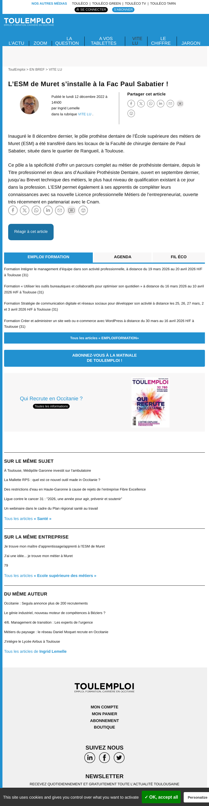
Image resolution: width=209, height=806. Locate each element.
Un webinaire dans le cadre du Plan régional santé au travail (51, 506)
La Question (67, 41)
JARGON (190, 43)
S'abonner (123, 9)
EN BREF (37, 69)
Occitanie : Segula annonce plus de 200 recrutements (46, 600)
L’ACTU (16, 43)
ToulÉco (80, 3)
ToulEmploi (17, 69)
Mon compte (104, 702)
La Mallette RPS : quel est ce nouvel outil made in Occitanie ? (53, 478)
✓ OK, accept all (161, 797)
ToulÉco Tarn (163, 3)
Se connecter (93, 9)
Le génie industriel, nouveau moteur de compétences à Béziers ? (55, 609)
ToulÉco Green (106, 3)
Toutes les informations (51, 404)
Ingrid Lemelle (69, 108)
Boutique (104, 722)
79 (6, 562)
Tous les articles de (35, 647)
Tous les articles (28, 516)
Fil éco (179, 257)
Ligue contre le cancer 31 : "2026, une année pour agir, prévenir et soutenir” (64, 497)
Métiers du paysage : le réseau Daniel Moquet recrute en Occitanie (57, 628)
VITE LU (137, 41)
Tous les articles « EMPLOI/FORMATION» (104, 336)
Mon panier (105, 709)
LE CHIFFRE (161, 41)
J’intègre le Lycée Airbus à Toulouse (32, 637)
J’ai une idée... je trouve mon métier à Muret (39, 553)
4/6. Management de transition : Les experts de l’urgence (49, 618)
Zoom (41, 43)
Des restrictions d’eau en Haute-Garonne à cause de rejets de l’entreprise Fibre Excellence (76, 487)
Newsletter (104, 771)
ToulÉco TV (135, 3)
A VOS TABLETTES (104, 41)
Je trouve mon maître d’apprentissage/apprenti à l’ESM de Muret (55, 544)
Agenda (122, 257)
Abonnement (104, 715)
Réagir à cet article (31, 231)
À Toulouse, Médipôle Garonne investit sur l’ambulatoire (48, 469)
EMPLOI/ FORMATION (48, 257)
